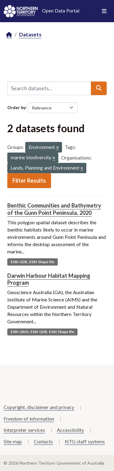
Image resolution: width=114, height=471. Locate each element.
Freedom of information (29, 418)
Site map (13, 441)
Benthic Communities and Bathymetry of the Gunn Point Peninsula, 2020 (54, 209)
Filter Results (29, 180)
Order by (16, 107)
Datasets (30, 34)
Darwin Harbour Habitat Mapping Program (48, 279)
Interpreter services (24, 430)
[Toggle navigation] (104, 11)
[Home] (9, 34)
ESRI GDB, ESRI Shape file (32, 262)
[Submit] (99, 88)
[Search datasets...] (49, 88)
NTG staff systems (85, 441)
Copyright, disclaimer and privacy (39, 407)
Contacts (43, 441)
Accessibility (70, 430)
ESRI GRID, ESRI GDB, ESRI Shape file (42, 331)
